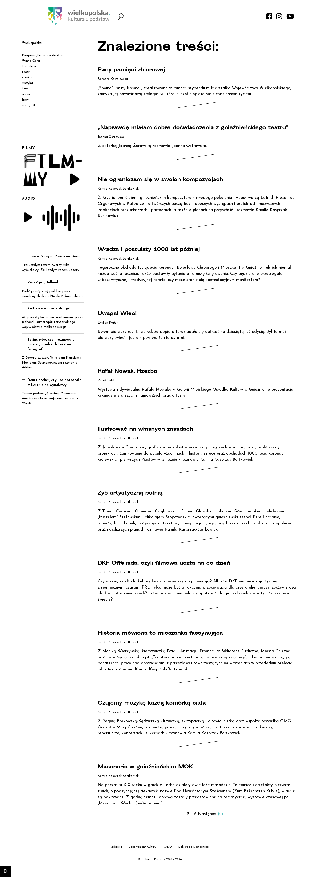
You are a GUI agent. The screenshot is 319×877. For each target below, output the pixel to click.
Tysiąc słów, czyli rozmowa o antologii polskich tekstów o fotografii (51, 344)
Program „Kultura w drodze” (43, 55)
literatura (29, 66)
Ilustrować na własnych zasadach (159, 438)
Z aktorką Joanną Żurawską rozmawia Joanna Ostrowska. (152, 154)
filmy (25, 100)
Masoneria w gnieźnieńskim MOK (159, 775)
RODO (167, 855)
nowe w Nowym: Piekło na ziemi (54, 256)
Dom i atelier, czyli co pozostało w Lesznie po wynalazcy (54, 382)
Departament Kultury (142, 855)
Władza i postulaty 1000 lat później (163, 258)
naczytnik (29, 105)
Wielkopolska (32, 43)
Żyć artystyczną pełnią (139, 502)
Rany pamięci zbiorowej (141, 70)
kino (25, 88)
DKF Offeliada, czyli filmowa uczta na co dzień (183, 572)
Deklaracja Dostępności (193, 855)
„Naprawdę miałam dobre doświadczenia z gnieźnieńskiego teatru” (172, 132)
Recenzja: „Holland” (43, 282)
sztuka (27, 77)
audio (26, 94)
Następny (207, 822)
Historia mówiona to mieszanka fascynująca (178, 641)
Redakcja (116, 855)
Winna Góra (31, 61)
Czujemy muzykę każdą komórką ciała (167, 712)
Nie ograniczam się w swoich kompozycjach (178, 188)
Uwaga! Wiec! (123, 322)
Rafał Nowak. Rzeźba (136, 380)
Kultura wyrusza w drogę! (49, 308)
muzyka (27, 83)
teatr (26, 72)
